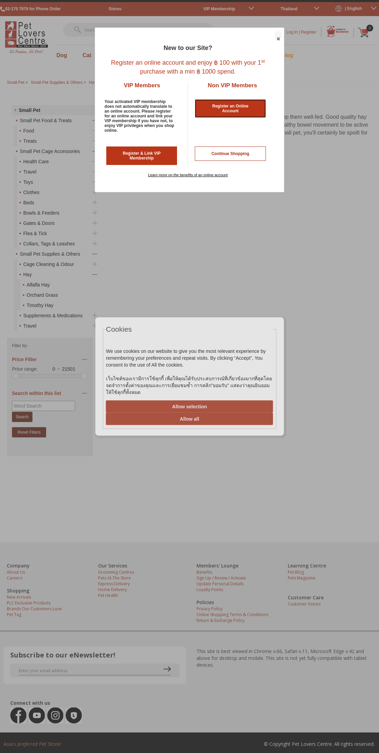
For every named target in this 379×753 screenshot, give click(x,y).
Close (278, 35)
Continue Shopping (230, 153)
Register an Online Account (230, 108)
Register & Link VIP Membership (142, 156)
